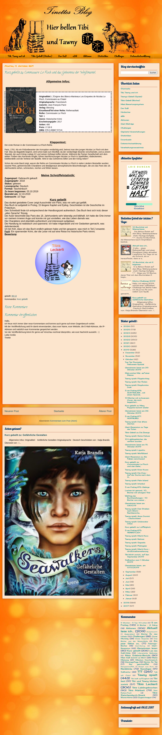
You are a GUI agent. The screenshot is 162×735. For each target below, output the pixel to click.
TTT (139, 671)
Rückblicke (126, 669)
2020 (127, 346)
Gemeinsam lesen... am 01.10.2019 (135, 566)
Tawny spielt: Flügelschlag (137, 378)
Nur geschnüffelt (139, 664)
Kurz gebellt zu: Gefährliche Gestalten (26, 435)
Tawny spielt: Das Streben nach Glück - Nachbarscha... (137, 511)
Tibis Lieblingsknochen (145, 687)
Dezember (130, 353)
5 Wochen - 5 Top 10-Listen (134, 623)
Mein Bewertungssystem (132, 104)
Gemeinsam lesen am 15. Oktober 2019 (136, 446)
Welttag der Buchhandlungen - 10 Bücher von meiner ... (136, 498)
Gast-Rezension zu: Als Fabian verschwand (136, 458)
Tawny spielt (148, 675)
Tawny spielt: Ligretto (135, 450)
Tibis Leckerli (147, 684)
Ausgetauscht (152, 632)
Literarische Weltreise (147, 653)
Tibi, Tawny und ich (16, 56)
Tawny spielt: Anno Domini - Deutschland (137, 517)
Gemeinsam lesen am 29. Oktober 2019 (137, 369)
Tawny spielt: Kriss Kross (136, 470)
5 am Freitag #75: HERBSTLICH (133, 531)
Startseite (59, 411)
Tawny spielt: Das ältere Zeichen (136, 423)
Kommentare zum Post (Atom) (63, 421)
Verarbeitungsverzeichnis (132, 147)
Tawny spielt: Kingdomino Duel (137, 386)
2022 (127, 340)
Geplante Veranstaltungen (133, 132)
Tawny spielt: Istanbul (135, 484)
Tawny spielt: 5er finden (136, 382)
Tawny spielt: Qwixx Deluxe (137, 436)
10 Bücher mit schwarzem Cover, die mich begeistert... (137, 400)
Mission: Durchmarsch (146, 660)
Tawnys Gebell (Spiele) (131, 96)
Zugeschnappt (145, 697)
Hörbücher (125, 112)
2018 (126, 603)
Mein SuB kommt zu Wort (133, 658)
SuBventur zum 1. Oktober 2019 (137, 561)
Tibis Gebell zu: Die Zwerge (137, 432)
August (129, 575)
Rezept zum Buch (146, 666)
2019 (126, 350)
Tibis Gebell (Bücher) (41, 56)
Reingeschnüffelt (127, 666)
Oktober (129, 359)
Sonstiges (145, 669)
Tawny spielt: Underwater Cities (136, 523)
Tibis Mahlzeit (136, 690)
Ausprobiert (129, 634)
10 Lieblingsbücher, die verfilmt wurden (136, 440)
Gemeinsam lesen (147, 648)
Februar (129, 595)
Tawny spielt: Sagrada (135, 542)
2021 (126, 343)
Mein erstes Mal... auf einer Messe (137, 374)
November (130, 356)
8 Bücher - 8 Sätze (147, 625)
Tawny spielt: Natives (134, 539)
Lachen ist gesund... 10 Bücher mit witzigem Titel (137, 491)
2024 (126, 333)
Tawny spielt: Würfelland (136, 453)
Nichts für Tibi (150, 662)
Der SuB (62, 56)
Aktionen (87, 56)
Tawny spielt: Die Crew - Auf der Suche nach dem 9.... (137, 475)
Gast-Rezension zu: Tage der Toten (136, 428)
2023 (126, 336)
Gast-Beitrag (140, 646)
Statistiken (103, 56)
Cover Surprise (142, 639)
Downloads (126, 140)
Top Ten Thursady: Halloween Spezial (134, 363)
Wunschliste (126, 697)
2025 (127, 329)
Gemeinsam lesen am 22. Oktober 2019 (137, 412)
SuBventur (126, 672)
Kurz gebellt (22, 299)
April (127, 588)
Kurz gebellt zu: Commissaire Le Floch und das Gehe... (136, 464)
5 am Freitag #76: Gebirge (137, 487)
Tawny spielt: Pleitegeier (136, 546)
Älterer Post (105, 411)
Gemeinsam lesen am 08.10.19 (135, 504)
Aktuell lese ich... (140, 246)
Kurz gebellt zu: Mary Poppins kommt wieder (137, 407)
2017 (126, 606)
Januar (128, 598)
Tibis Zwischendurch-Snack (139, 693)
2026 (127, 326)
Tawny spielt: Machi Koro (136, 536)
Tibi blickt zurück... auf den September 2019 (137, 556)
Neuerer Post (12, 411)
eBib (75, 56)
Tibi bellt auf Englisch (140, 679)
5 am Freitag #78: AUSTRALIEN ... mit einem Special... (135, 392)
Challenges (119, 56)
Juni (127, 582)
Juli (127, 578)
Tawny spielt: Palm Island (136, 480)
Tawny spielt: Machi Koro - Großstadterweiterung (137, 550)
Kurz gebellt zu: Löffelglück (138, 527)
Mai (127, 585)
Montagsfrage (131, 662)
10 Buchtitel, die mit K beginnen (142, 263)
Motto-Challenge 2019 (143, 281)
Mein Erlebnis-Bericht (137, 655)
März (128, 592)
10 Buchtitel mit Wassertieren (140, 228)
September (130, 572)
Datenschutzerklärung (140, 56)
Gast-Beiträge (127, 124)
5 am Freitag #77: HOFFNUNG (133, 417)
